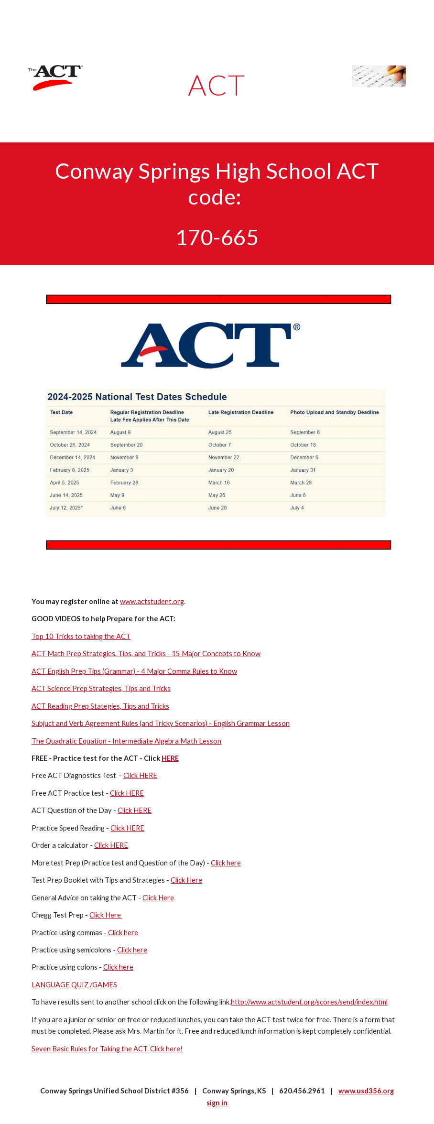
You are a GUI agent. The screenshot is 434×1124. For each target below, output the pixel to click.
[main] (216, 84)
